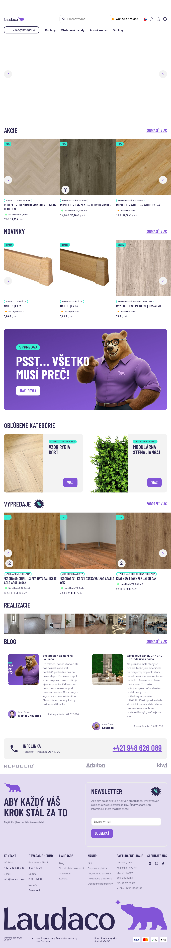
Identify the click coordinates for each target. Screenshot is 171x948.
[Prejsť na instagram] (156, 863)
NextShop (41, 938)
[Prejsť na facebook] (150, 863)
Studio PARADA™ (102, 941)
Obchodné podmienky (100, 884)
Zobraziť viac (156, 130)
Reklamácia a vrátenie (100, 878)
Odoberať (102, 833)
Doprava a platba (97, 868)
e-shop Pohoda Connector (61, 938)
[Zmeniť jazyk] (145, 19)
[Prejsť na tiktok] (163, 863)
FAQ (90, 863)
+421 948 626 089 (127, 19)
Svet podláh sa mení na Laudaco (58, 657)
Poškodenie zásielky (99, 873)
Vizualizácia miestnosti (71, 868)
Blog (61, 863)
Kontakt (63, 878)
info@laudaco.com (14, 879)
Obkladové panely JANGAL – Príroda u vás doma (144, 657)
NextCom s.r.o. (43, 941)
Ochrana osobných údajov (13, 939)
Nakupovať (28, 390)
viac (70, 482)
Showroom (65, 873)
